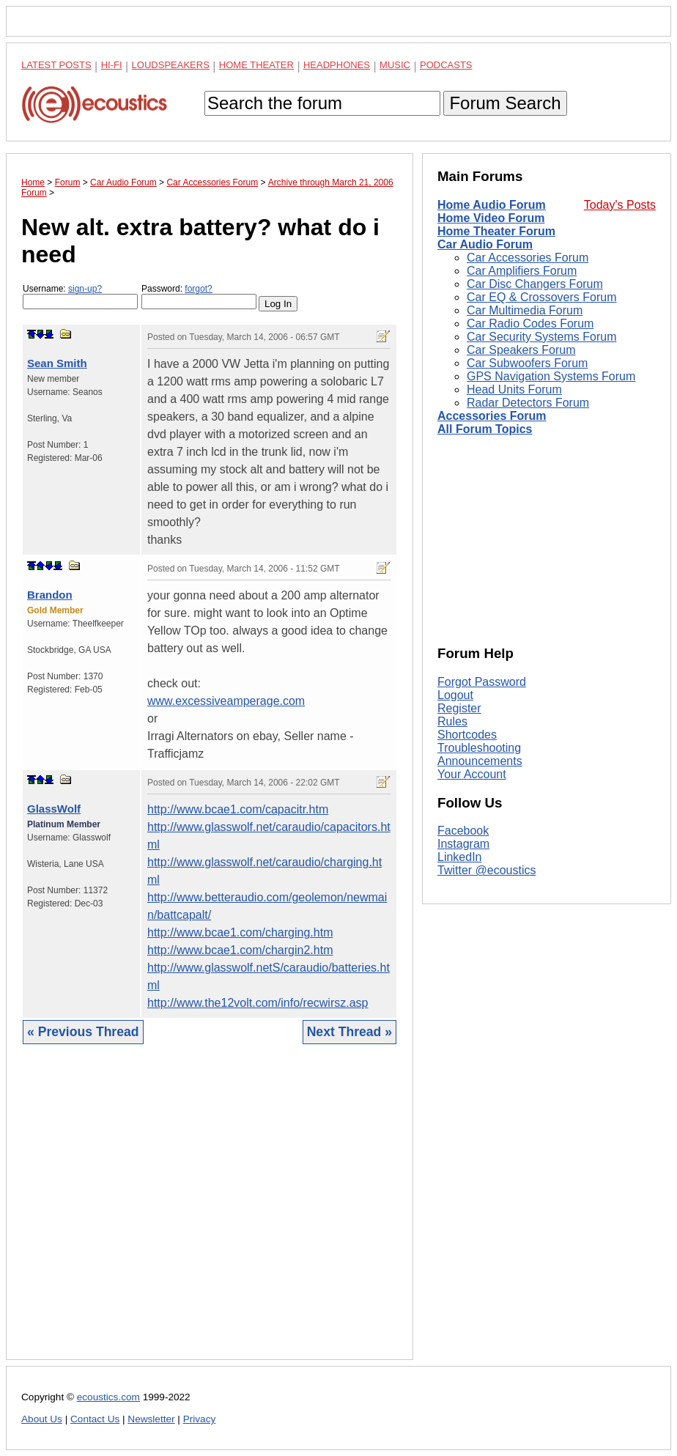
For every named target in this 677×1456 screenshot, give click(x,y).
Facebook (463, 830)
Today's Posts (620, 205)
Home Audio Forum (491, 205)
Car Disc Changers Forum (535, 284)
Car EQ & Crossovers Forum (541, 297)
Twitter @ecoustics (486, 870)
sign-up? (85, 289)
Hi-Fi (111, 64)
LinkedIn (459, 857)
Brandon (50, 594)
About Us (41, 1418)
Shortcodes (467, 734)
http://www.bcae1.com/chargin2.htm (240, 950)
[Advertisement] (209, 1213)
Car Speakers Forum (521, 350)
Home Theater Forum (496, 231)
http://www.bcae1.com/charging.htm (240, 932)
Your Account (471, 774)
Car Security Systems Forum (541, 336)
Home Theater (256, 64)
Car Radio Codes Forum (530, 323)
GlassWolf (54, 808)
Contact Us (94, 1418)
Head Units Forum (514, 389)
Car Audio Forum (485, 244)
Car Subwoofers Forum (527, 363)
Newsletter (150, 1418)
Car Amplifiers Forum (522, 271)
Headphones (336, 64)
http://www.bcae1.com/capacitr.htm (237, 809)
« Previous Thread (83, 1031)
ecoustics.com (108, 1397)
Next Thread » (349, 1031)
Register (459, 708)
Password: (198, 296)
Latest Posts (56, 64)
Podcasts (446, 64)
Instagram (463, 844)
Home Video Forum (490, 218)
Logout (455, 695)
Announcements (479, 761)
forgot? (198, 289)
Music (395, 64)
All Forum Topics (484, 429)
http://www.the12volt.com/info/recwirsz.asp (257, 1003)
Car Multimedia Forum (524, 310)
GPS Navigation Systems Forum (551, 376)
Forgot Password (481, 682)
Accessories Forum (492, 416)
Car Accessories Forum (527, 257)
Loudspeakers (171, 64)
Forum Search (505, 103)
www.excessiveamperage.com (226, 701)
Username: (80, 296)
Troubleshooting (479, 748)
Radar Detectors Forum (528, 402)
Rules (452, 721)
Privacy (199, 1418)
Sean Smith (57, 363)
